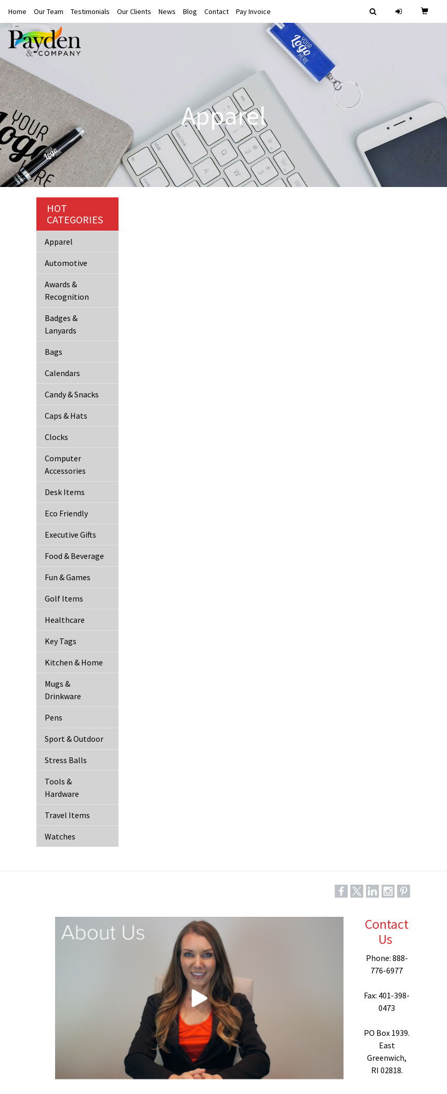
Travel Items (67, 815)
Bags (53, 351)
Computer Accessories (65, 464)
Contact (216, 11)
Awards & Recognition (67, 290)
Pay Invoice (253, 11)
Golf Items (64, 598)
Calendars (62, 373)
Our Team (48, 11)
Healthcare (65, 620)
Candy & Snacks (72, 394)
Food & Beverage (74, 556)
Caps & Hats (66, 415)
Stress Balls (66, 760)
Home (17, 11)
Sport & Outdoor (74, 738)
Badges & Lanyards (61, 324)
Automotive (66, 263)
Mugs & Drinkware (63, 689)
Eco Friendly (66, 513)
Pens (53, 717)
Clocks (56, 437)
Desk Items (65, 492)
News (167, 11)
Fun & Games (67, 577)
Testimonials (90, 11)
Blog (190, 11)
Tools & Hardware (62, 787)
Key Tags (60, 641)
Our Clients (134, 11)
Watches (60, 836)
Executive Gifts (70, 534)
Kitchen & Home (74, 662)
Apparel (59, 241)
